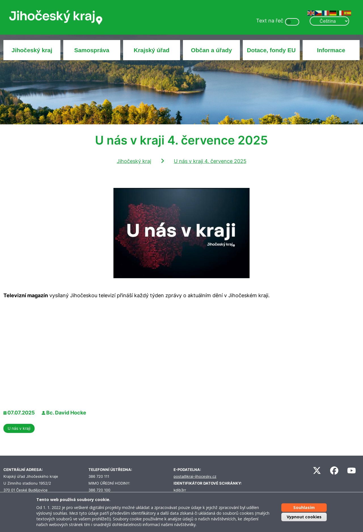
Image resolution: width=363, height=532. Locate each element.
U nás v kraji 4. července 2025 (210, 161)
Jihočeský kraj (32, 50)
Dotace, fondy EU (271, 50)
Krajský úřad (152, 50)
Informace (331, 50)
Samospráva (91, 50)
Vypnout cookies (304, 517)
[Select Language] (329, 21)
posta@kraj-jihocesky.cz (195, 476)
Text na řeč (269, 21)
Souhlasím (304, 507)
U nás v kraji (19, 428)
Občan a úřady (211, 50)
